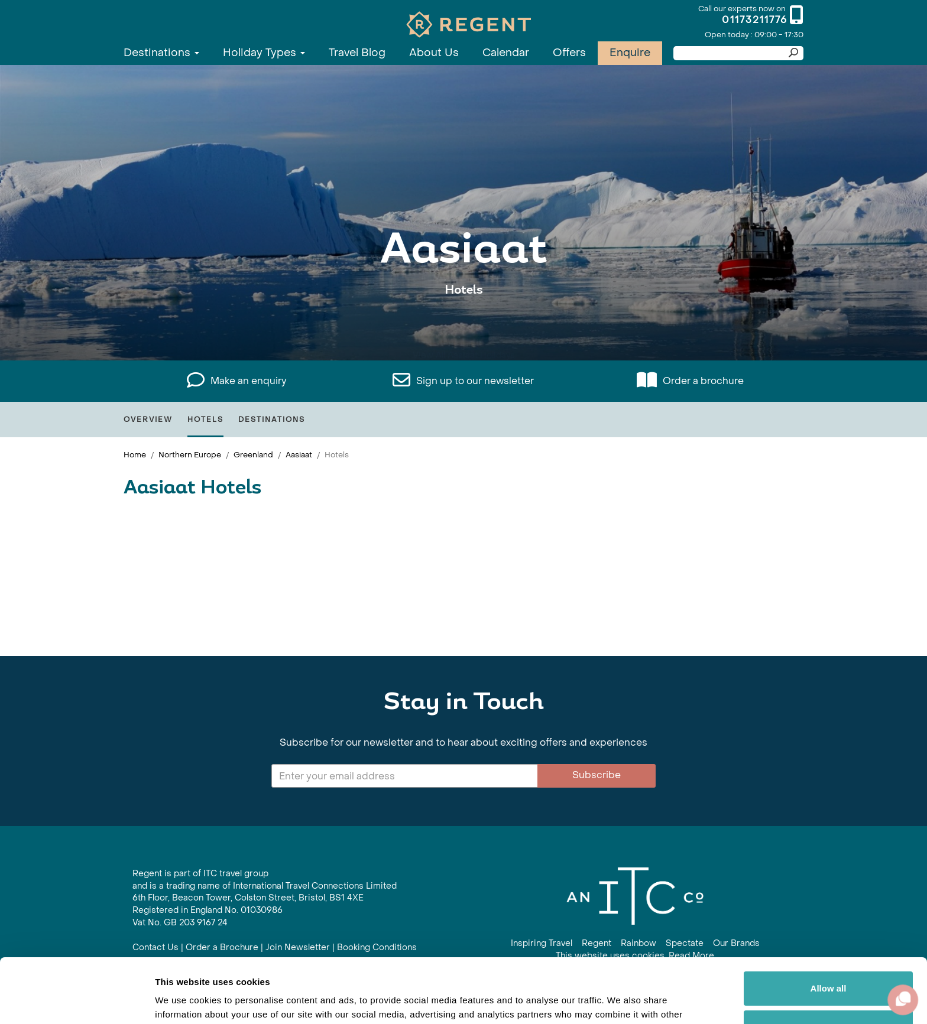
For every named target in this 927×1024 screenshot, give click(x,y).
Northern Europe (189, 455)
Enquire (630, 53)
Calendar (505, 53)
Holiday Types (264, 53)
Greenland (253, 455)
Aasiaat (299, 455)
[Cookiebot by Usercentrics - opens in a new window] (76, 1001)
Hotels (205, 419)
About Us (434, 53)
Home (135, 455)
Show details (182, 1001)
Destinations (161, 53)
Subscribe (596, 775)
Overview (148, 419)
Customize (828, 966)
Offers (569, 53)
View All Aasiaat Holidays (464, 326)
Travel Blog (357, 53)
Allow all (829, 928)
